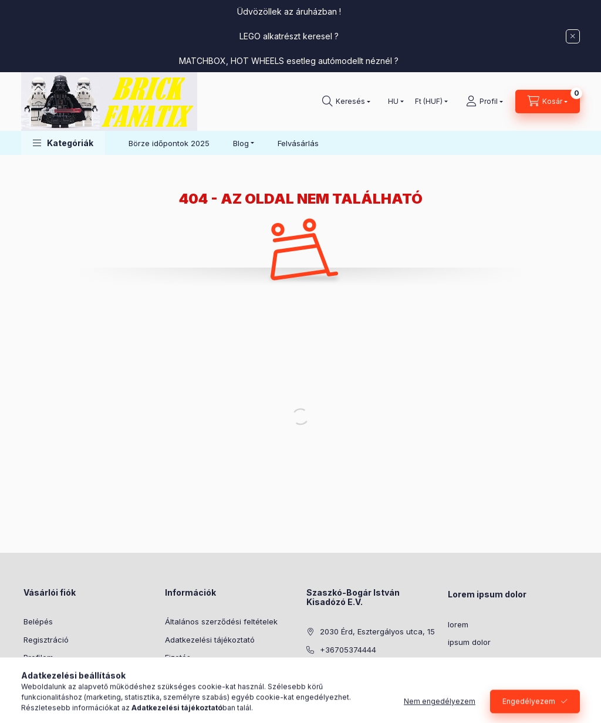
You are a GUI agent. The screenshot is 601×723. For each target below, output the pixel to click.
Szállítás (180, 675)
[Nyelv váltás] (393, 102)
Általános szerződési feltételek (221, 621)
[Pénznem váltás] (429, 102)
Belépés (38, 621)
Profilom (38, 657)
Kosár (33, 675)
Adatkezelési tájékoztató (210, 639)
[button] (63, 143)
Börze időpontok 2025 (169, 143)
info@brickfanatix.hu (358, 667)
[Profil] (484, 101)
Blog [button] (241, 143)
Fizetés (178, 657)
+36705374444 (348, 649)
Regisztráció (46, 639)
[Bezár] (573, 36)
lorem (458, 624)
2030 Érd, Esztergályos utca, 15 (377, 631)
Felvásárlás (298, 143)
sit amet (462, 660)
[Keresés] (346, 101)
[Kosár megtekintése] (547, 101)
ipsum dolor (469, 642)
